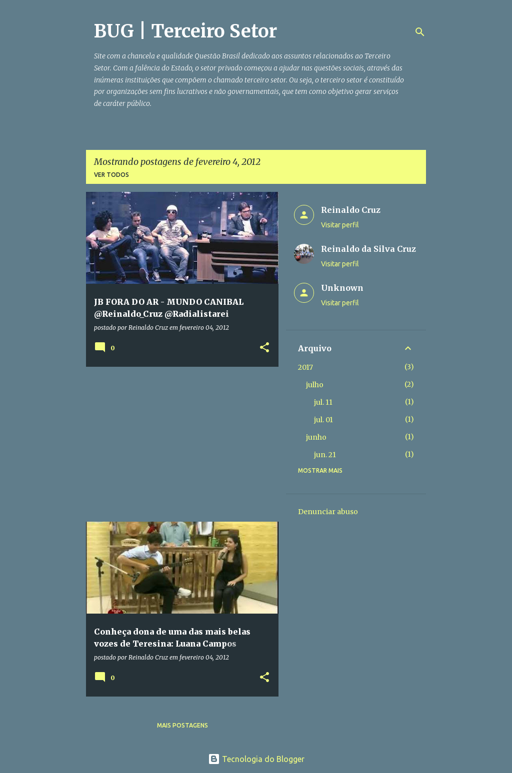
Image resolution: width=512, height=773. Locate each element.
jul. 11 (323, 402)
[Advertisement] (178, 444)
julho (315, 384)
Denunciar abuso (328, 511)
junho (316, 437)
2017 (305, 367)
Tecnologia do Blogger (256, 759)
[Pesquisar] (420, 32)
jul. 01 (323, 419)
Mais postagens (182, 725)
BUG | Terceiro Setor (185, 31)
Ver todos (111, 174)
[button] (264, 348)
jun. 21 (325, 454)
